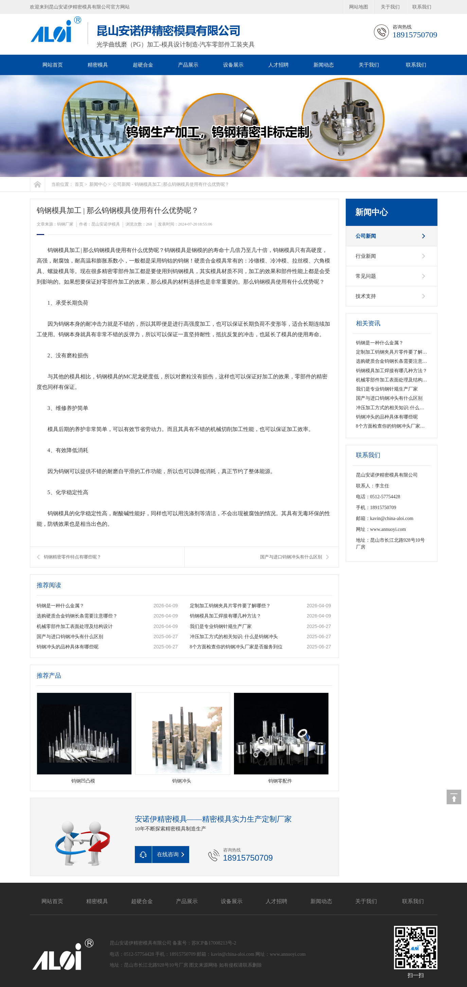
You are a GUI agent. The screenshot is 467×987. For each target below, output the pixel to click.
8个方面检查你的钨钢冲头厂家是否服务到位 (236, 646)
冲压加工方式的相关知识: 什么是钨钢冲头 (234, 636)
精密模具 (98, 65)
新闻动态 (323, 65)
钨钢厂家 (65, 224)
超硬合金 (143, 65)
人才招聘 (278, 65)
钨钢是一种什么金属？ (60, 605)
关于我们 (390, 7)
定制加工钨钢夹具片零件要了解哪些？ (230, 605)
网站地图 (358, 7)
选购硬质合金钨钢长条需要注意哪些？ (77, 615)
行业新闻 (366, 256)
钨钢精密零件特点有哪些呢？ (72, 556)
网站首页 (52, 65)
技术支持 (366, 296)
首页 (79, 184)
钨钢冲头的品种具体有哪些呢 (67, 646)
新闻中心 (98, 184)
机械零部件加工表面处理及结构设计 (75, 626)
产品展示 (188, 65)
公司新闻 (121, 184)
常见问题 (366, 276)
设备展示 (233, 65)
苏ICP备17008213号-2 (214, 943)
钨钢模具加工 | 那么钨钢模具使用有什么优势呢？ (181, 184)
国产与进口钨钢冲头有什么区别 (291, 556)
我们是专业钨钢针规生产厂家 (221, 626)
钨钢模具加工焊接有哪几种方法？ (225, 615)
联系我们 (421, 7)
